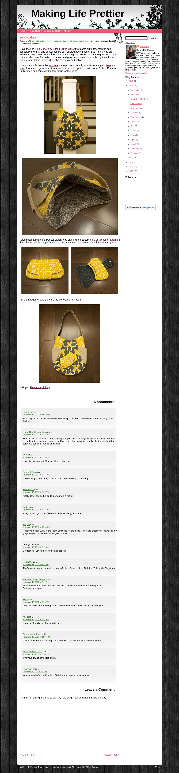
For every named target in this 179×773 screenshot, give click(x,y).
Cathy (26, 507)
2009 (131, 171)
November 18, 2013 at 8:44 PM (36, 619)
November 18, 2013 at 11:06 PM (36, 637)
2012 (131, 158)
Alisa (25, 599)
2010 (131, 167)
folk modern (40, 41)
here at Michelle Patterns (104, 239)
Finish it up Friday (40, 387)
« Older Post (28, 754)
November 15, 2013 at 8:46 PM (36, 475)
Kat (24, 616)
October (135, 113)
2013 (131, 85)
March (134, 144)
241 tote (31, 41)
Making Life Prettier (77, 13)
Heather (27, 562)
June (133, 131)
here (108, 65)
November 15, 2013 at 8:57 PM (36, 492)
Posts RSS (34, 31)
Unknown (27, 669)
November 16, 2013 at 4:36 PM (36, 510)
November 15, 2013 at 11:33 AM (36, 415)
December (136, 90)
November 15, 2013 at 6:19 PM (36, 457)
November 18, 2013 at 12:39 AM (36, 527)
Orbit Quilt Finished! (139, 99)
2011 (131, 162)
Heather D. (28, 489)
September (136, 117)
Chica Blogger (92, 767)
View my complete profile (136, 73)
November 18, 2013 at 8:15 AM (35, 565)
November (136, 94)
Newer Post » (111, 754)
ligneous (48, 767)
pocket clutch (78, 41)
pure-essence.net (63, 767)
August (134, 121)
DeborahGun (29, 472)
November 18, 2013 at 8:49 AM (35, 582)
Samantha (144, 46)
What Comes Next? (32, 651)
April (133, 140)
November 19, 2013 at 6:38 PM (36, 654)
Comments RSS (52, 31)
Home (22, 31)
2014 (131, 81)
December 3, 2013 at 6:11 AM (35, 672)
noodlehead (67, 41)
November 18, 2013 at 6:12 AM (35, 547)
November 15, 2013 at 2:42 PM (36, 435)
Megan (26, 524)
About (67, 31)
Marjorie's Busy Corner (34, 579)
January (135, 153)
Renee (26, 412)
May (133, 135)
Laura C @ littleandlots (34, 432)
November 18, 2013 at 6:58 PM (36, 602)
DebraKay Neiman (32, 634)
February (135, 149)
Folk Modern (28, 37)
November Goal (137, 108)
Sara (25, 454)
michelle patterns (54, 41)
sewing (88, 41)
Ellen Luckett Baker (64, 49)
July (133, 126)
